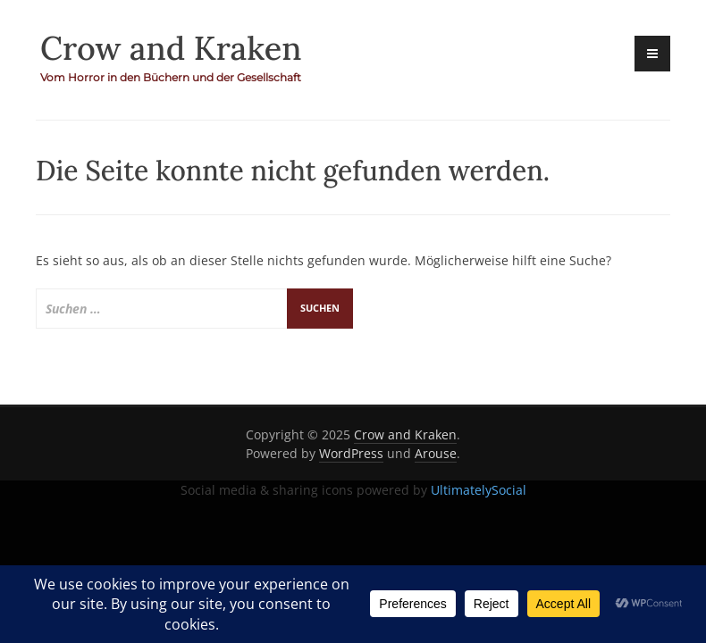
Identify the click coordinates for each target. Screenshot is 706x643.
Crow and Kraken (171, 48)
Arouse (436, 453)
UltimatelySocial (478, 489)
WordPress (351, 453)
